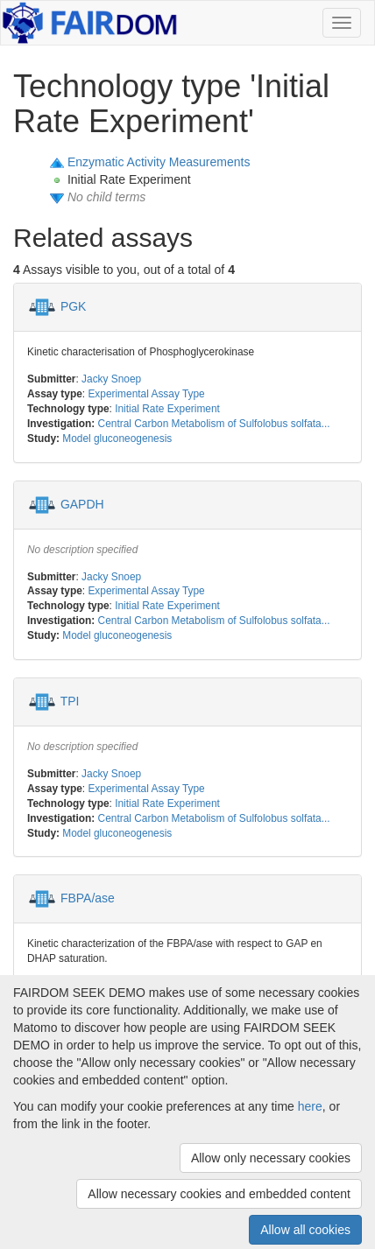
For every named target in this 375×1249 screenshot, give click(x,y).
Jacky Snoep (111, 379)
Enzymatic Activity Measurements (159, 162)
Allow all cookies (305, 1230)
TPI (70, 701)
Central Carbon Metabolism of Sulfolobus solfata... (214, 424)
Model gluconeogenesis (117, 438)
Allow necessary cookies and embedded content (219, 1194)
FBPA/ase (87, 898)
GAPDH (82, 503)
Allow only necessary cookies (270, 1158)
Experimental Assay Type (146, 394)
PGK (73, 306)
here (310, 1106)
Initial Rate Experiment (167, 409)
